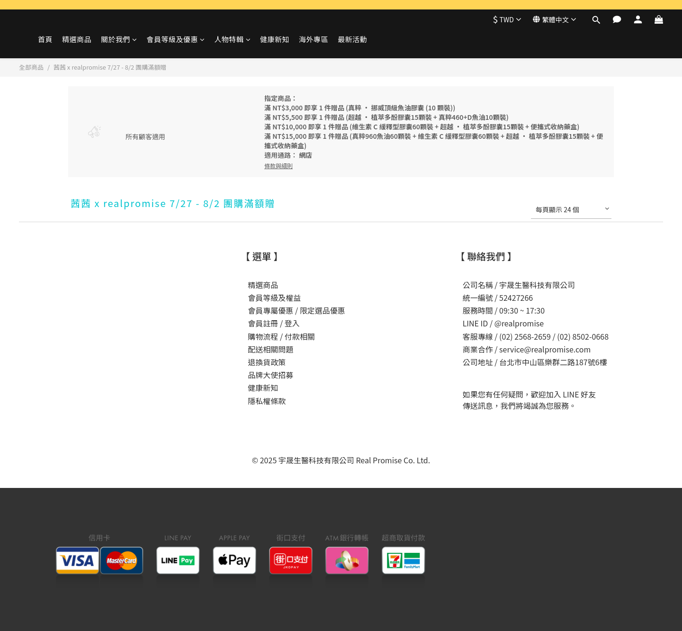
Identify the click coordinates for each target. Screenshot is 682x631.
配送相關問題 (270, 349)
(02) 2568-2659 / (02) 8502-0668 (554, 336)
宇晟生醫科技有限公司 (537, 284)
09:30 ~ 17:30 (522, 310)
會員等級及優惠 (176, 39)
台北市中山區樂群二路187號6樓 (553, 362)
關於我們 (119, 39)
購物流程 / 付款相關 (281, 336)
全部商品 (31, 67)
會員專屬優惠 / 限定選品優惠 (296, 310)
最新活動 (352, 39)
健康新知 (274, 39)
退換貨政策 (267, 362)
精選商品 (76, 39)
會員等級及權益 (274, 297)
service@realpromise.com (545, 349)
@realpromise (519, 323)
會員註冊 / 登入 (273, 323)
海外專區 (313, 39)
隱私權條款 (267, 400)
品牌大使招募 (270, 374)
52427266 (516, 297)
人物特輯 (233, 39)
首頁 (45, 39)
